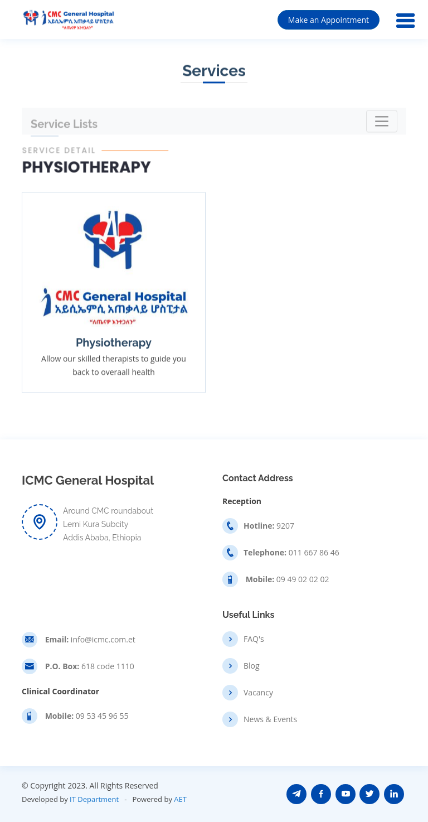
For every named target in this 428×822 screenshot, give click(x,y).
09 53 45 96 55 (85, 716)
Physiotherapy (114, 344)
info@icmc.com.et (89, 640)
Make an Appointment (328, 19)
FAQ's (254, 639)
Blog (252, 666)
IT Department (94, 799)
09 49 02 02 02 (286, 579)
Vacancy (258, 693)
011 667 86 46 (291, 553)
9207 (269, 526)
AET (180, 799)
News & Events (270, 719)
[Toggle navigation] (381, 122)
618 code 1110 (88, 666)
